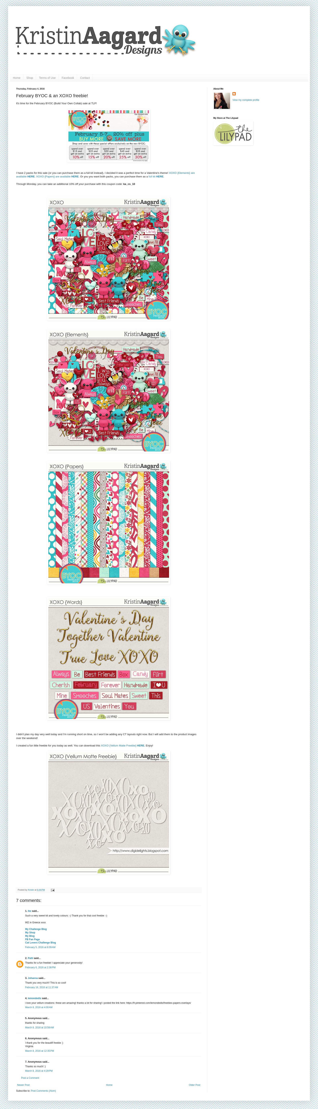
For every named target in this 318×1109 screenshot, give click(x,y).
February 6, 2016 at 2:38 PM (40, 967)
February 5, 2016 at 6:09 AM (40, 947)
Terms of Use (47, 77)
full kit (156, 176)
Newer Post (23, 1085)
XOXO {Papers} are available (57, 176)
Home (16, 77)
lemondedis (34, 998)
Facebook (68, 77)
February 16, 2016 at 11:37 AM (41, 987)
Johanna (33, 978)
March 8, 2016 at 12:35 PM (39, 1051)
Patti (30, 958)
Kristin (31, 890)
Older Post (194, 1085)
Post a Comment (30, 1078)
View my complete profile (245, 100)
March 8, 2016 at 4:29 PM (39, 1070)
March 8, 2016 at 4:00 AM (39, 1007)
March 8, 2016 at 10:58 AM (39, 1027)
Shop (29, 77)
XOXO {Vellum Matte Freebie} (123, 745)
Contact (85, 77)
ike (29, 911)
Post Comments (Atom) (43, 1090)
